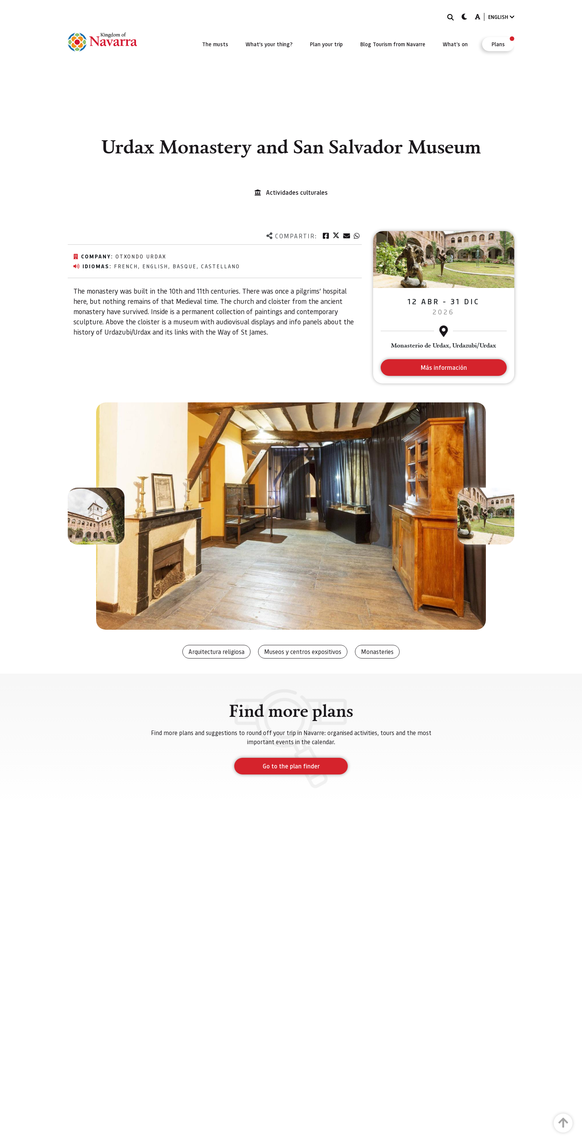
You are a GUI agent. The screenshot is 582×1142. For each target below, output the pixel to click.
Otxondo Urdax (140, 256)
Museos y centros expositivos (302, 651)
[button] (96, 516)
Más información (443, 367)
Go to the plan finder (291, 766)
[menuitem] (215, 44)
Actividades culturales (297, 192)
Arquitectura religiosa (216, 651)
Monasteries (377, 651)
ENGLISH (501, 16)
